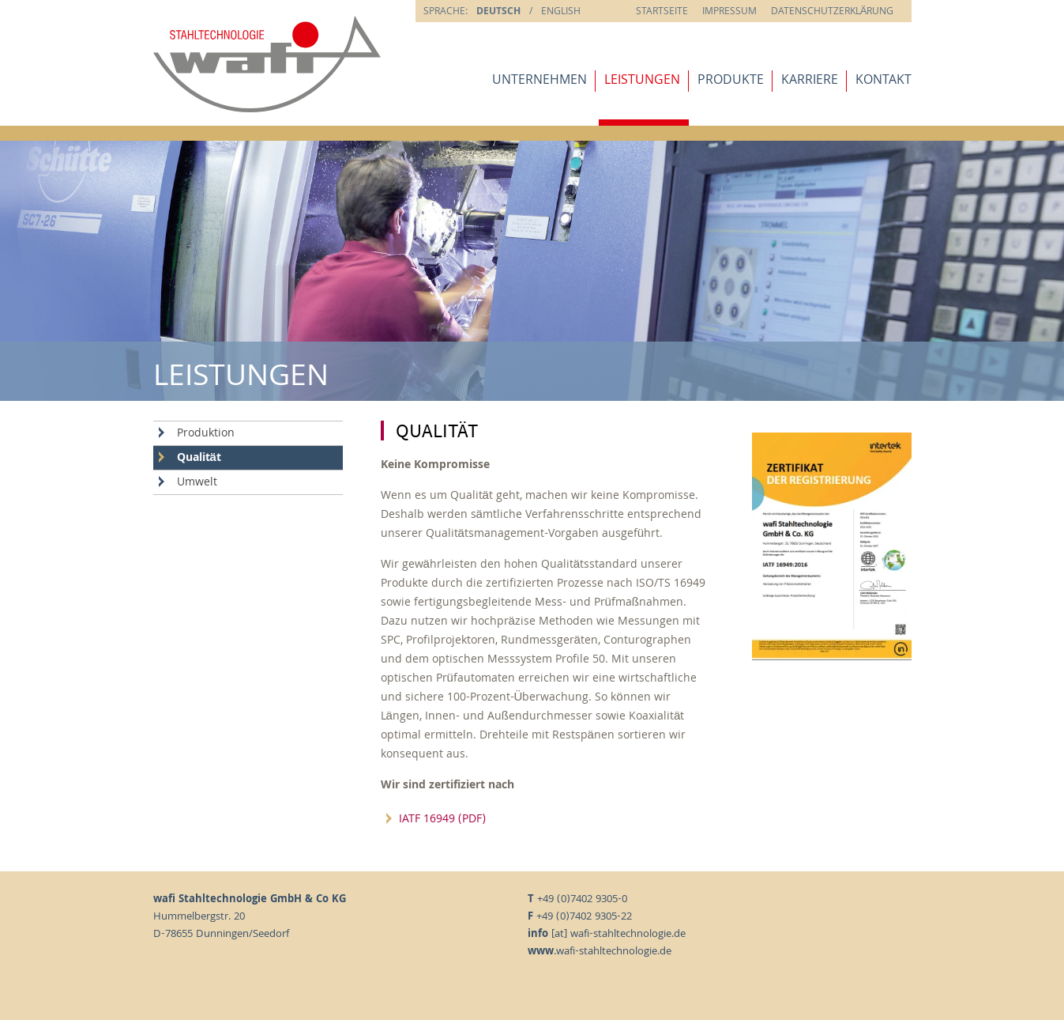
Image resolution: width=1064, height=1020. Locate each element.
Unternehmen (539, 81)
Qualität (199, 458)
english (561, 12)
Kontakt (883, 81)
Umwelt (197, 483)
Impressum (729, 12)
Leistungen (642, 81)
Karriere (809, 81)
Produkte (730, 81)
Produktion (206, 434)
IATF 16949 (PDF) (442, 819)
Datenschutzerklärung (832, 12)
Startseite (662, 12)
